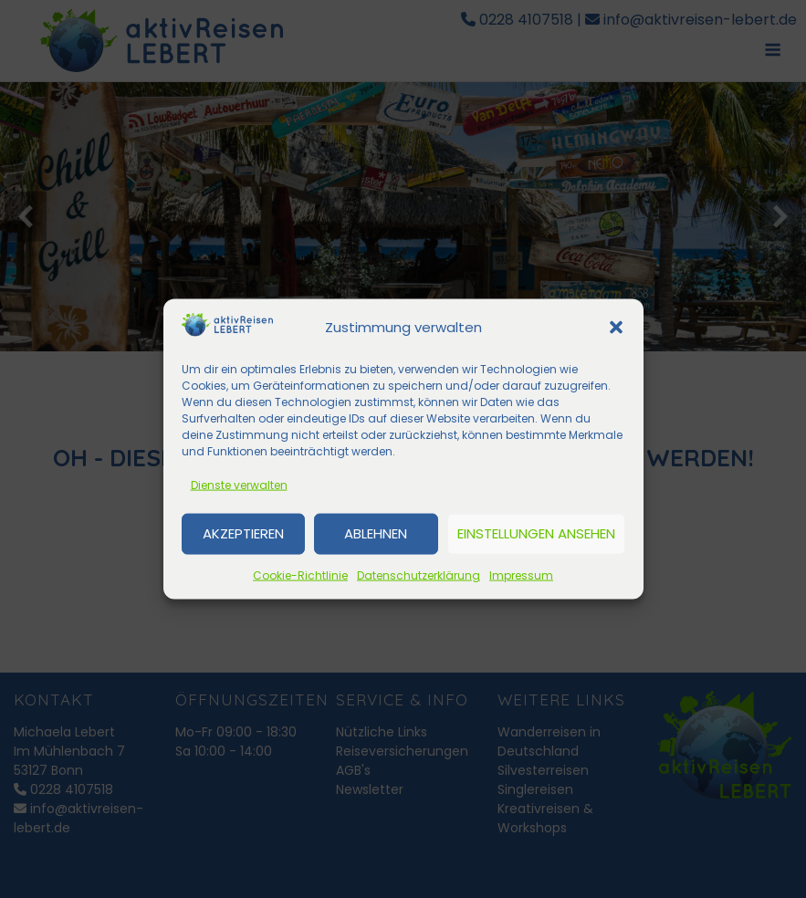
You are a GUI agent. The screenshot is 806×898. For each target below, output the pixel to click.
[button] (616, 327)
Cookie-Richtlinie (300, 574)
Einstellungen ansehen (536, 533)
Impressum (521, 574)
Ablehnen (375, 533)
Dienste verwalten (239, 484)
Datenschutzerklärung (418, 574)
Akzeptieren (243, 533)
